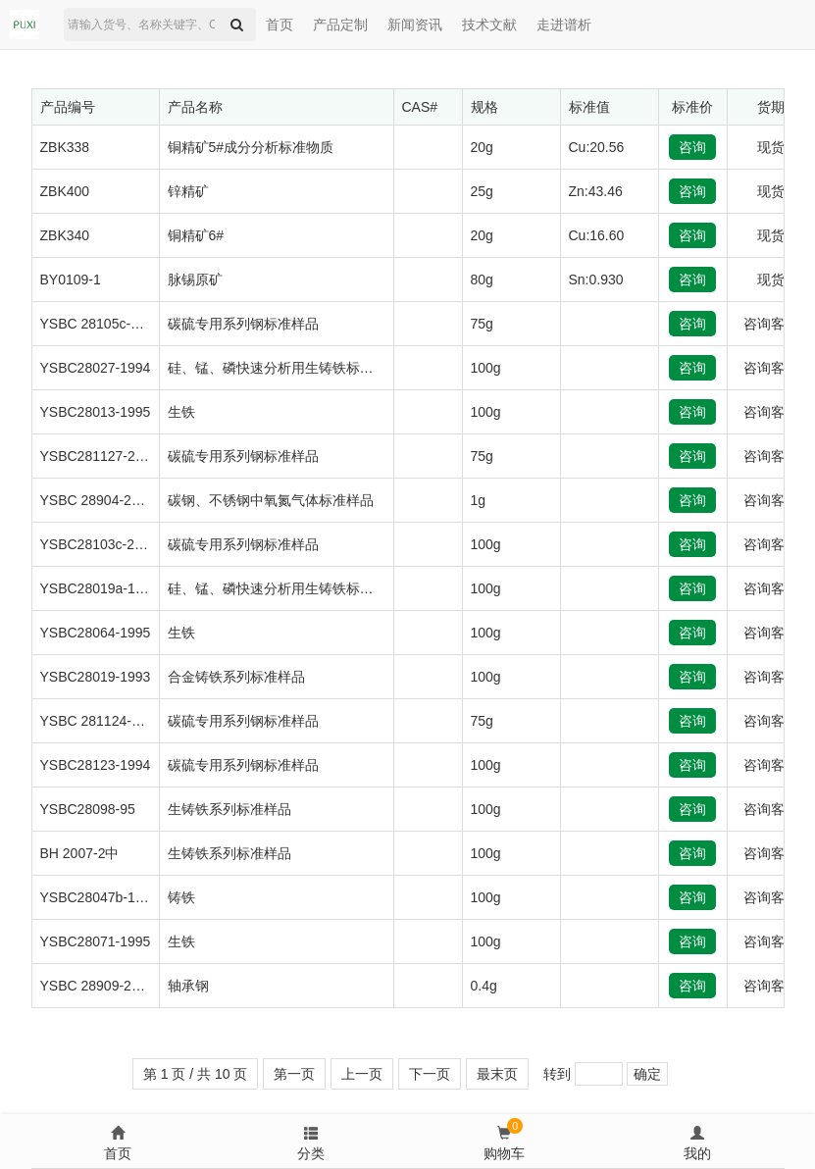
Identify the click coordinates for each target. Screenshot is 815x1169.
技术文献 (489, 24)
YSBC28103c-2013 (99, 544)
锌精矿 (188, 191)
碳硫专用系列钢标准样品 (243, 323)
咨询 (692, 147)
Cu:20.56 (597, 147)
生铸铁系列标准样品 (229, 809)
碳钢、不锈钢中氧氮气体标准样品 (271, 500)
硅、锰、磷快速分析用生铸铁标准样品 (284, 368)
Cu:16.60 (597, 235)
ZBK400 (65, 191)
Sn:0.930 (596, 279)
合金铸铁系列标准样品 (236, 677)
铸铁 (181, 897)
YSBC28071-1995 (95, 941)
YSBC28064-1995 (95, 632)
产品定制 (340, 24)
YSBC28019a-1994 (99, 588)
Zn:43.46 (596, 191)
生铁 (181, 412)
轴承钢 (188, 985)
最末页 (497, 1074)
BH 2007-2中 (80, 853)
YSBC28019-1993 (95, 677)
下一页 (429, 1074)
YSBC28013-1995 (95, 412)
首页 (279, 24)
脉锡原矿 (195, 279)
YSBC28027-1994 (95, 368)
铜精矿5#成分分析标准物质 (251, 147)
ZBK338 (65, 147)
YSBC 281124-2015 (101, 721)
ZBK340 (65, 235)
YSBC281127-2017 (99, 456)
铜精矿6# (196, 235)
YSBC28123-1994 (95, 765)
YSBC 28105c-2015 (101, 323)
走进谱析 (563, 24)
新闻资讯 (414, 24)
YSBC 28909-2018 (97, 985)
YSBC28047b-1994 (99, 897)
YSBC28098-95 (87, 809)
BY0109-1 (70, 279)
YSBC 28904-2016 (97, 500)
